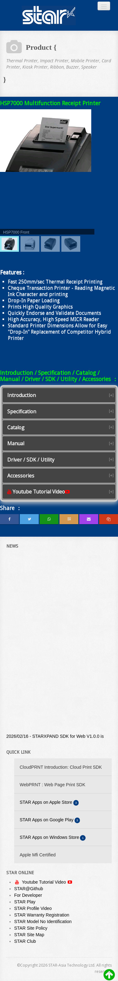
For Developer (28, 895)
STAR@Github (28, 888)
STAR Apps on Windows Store (53, 838)
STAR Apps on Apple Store (49, 803)
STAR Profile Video (33, 908)
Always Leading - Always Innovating (49, 15)
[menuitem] (9, 244)
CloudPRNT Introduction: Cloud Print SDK (61, 767)
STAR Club (25, 941)
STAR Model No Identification (43, 921)
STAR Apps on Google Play (50, 820)
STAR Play (24, 901)
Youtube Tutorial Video (44, 882)
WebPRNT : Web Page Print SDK (53, 784)
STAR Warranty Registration (41, 914)
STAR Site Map (29, 934)
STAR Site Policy (31, 928)
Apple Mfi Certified (38, 854)
